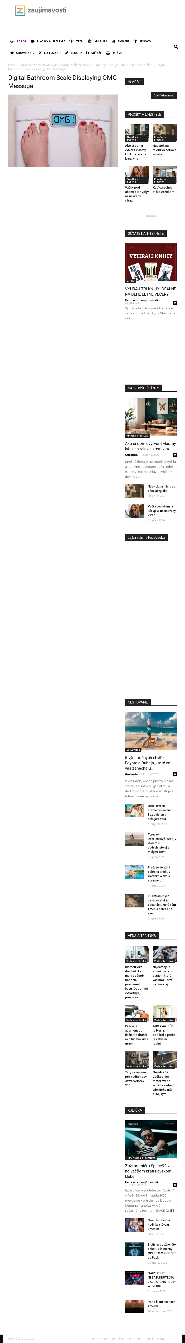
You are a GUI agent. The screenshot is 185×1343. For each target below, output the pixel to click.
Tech (76, 41)
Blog (73, 53)
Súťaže (93, 53)
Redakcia (118, 1339)
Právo (114, 53)
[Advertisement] (64, 28)
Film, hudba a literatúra (140, 1157)
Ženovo (142, 41)
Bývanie (120, 41)
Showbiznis (22, 53)
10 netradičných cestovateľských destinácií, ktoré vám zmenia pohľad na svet (162, 904)
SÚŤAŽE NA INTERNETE (146, 233)
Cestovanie (50, 53)
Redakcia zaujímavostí (141, 300)
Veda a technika (136, 961)
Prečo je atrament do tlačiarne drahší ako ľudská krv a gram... (136, 1034)
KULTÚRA (135, 1110)
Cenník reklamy (155, 1339)
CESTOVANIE (138, 702)
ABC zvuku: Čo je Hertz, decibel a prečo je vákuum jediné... (164, 1034)
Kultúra (98, 41)
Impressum (100, 1339)
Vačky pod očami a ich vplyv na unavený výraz (162, 511)
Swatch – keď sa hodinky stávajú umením (159, 1225)
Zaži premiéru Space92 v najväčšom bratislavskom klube (148, 1171)
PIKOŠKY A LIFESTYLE (144, 114)
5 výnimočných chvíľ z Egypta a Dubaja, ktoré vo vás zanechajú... (147, 763)
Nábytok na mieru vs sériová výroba (164, 150)
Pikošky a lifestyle (48, 41)
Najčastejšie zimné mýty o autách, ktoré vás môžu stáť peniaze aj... (162, 975)
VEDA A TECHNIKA (142, 936)
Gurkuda (131, 454)
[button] (176, 47)
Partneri (134, 1339)
